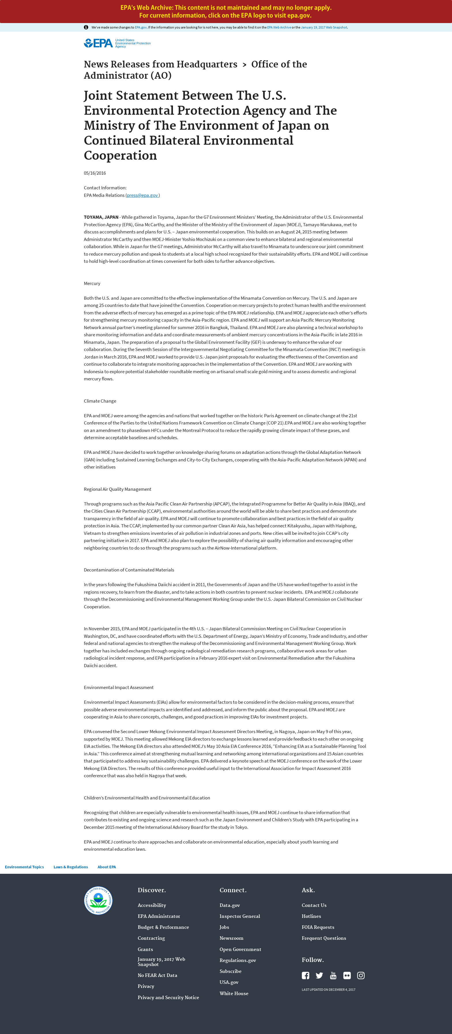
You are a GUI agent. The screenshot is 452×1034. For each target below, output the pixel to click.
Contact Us (314, 905)
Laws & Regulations (71, 866)
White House (234, 994)
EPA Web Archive (279, 27)
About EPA (107, 866)
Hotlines (311, 916)
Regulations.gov (238, 960)
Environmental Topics (24, 866)
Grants (145, 949)
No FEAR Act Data (157, 975)
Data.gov (230, 905)
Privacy (146, 986)
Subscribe (231, 971)
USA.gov (229, 982)
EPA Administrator (159, 916)
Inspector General (240, 916)
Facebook (305, 975)
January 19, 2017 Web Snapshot (324, 27)
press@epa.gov (143, 195)
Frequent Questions (324, 938)
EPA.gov (141, 27)
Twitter (319, 975)
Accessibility (152, 905)
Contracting (151, 938)
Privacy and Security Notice (168, 998)
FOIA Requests (318, 927)
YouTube (333, 975)
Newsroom (232, 938)
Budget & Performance (163, 927)
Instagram (361, 975)
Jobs (224, 927)
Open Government (240, 949)
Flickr (347, 975)
